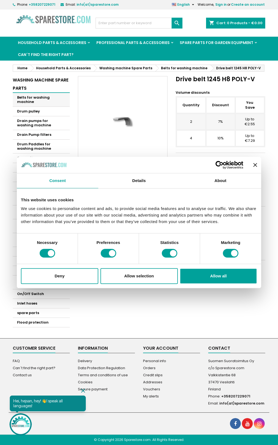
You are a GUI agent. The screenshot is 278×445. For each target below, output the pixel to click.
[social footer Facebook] (235, 423)
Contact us (22, 375)
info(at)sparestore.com (98, 4)
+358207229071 (42, 4)
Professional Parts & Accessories (133, 42)
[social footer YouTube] (247, 423)
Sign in (221, 4)
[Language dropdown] (183, 4)
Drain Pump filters (34, 134)
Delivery (85, 360)
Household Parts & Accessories (52, 42)
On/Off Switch (30, 293)
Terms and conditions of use (103, 375)
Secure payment (93, 389)
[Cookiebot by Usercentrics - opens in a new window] (219, 165)
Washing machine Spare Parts (40, 84)
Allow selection (139, 276)
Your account (160, 348)
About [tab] (220, 180)
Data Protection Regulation (101, 368)
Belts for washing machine (33, 99)
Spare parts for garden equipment (216, 42)
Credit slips (153, 375)
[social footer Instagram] (259, 423)
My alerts (151, 396)
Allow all (218, 276)
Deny (60, 276)
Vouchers (151, 389)
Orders (149, 368)
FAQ (16, 360)
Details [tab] (139, 180)
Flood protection (33, 322)
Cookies (85, 382)
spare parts (28, 312)
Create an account (248, 4)
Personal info (154, 360)
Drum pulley (28, 111)
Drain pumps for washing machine (34, 123)
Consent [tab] (57, 180)
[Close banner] (255, 165)
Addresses (152, 382)
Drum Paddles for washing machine (34, 146)
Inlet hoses (27, 303)
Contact (219, 348)
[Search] (139, 23)
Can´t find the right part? (46, 54)
